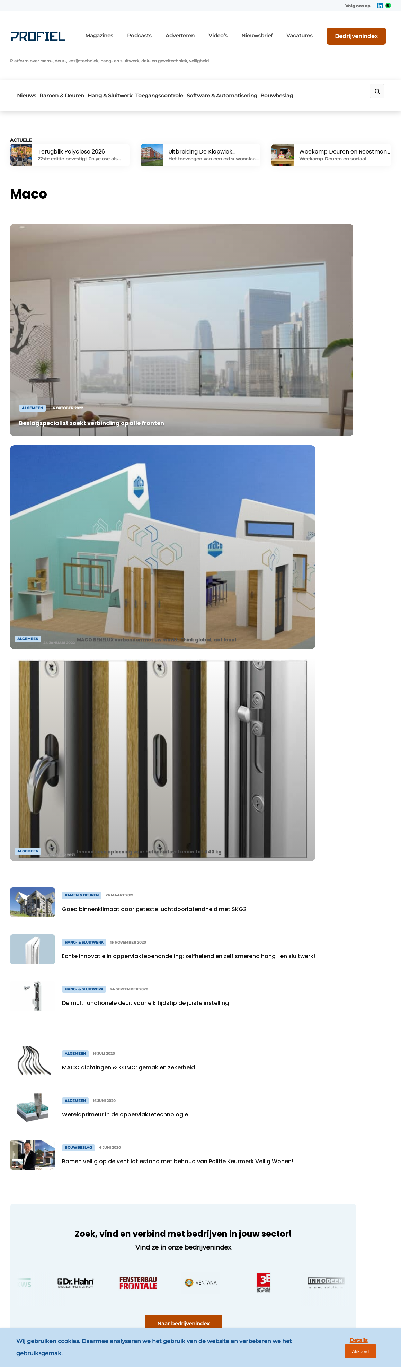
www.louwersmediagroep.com (346, 1306)
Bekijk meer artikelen (50, 1002)
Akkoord (375, 1350)
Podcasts (176, 30)
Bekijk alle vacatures (338, 462)
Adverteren (211, 30)
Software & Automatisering (253, 61)
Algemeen (29, 1131)
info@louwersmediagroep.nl (343, 1167)
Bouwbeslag (316, 61)
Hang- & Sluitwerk (38, 1184)
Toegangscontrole (183, 61)
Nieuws (26, 61)
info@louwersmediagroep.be (344, 1271)
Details (342, 1350)
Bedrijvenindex (365, 30)
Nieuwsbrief (278, 30)
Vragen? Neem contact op (328, 1054)
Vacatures (315, 30)
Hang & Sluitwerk (125, 61)
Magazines (141, 30)
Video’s (244, 30)
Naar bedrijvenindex (142, 812)
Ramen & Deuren (69, 61)
